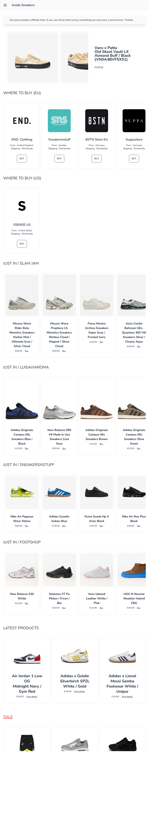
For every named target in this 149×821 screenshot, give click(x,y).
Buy (22, 158)
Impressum (74, 814)
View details (31, 696)
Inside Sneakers (23, 5)
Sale (8, 716)
